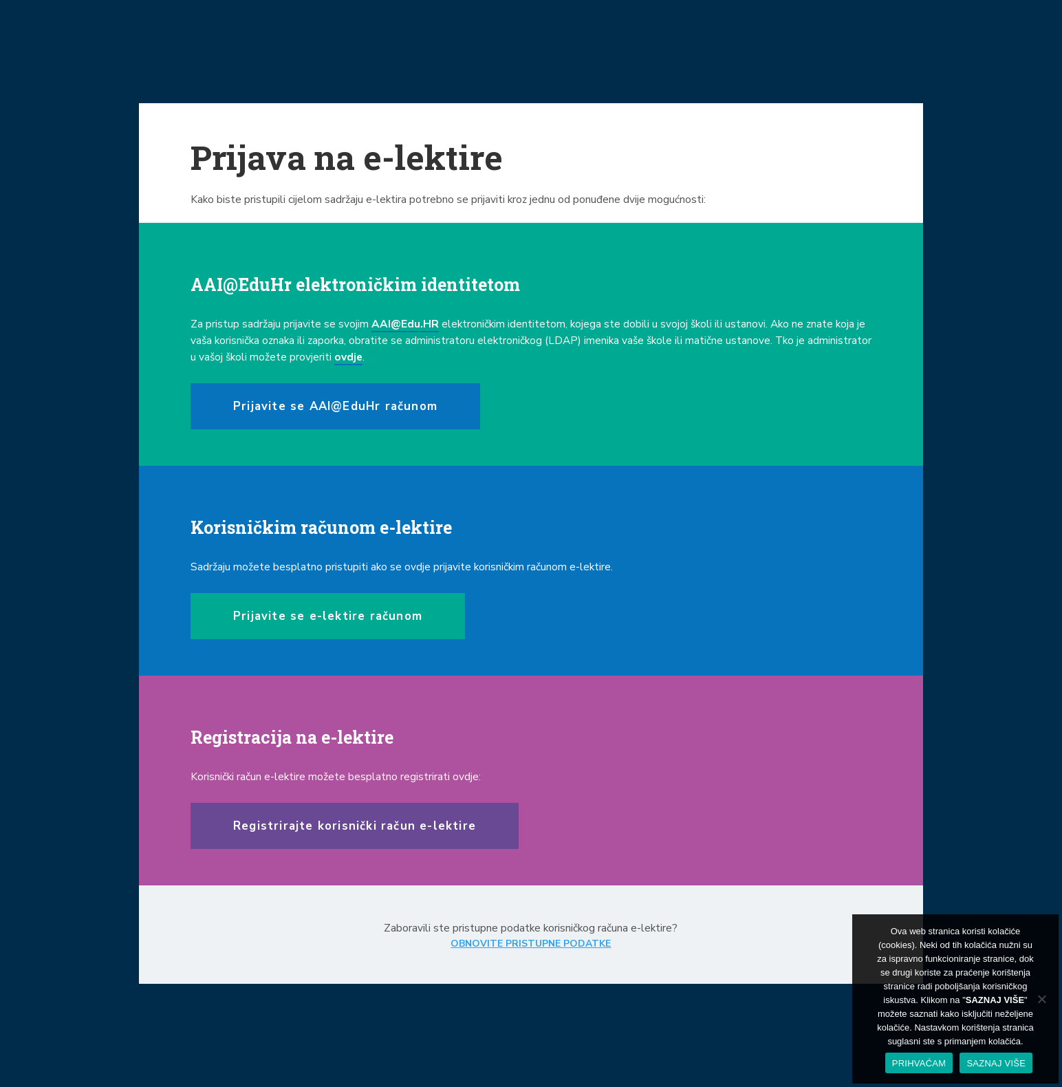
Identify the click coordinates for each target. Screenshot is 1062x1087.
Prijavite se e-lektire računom (327, 616)
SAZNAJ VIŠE (996, 1063)
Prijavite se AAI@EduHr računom (335, 406)
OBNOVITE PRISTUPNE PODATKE (531, 943)
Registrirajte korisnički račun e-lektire (354, 826)
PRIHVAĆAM (919, 1063)
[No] (1041, 999)
